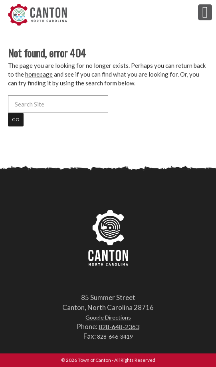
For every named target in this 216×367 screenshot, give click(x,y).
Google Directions (108, 317)
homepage (39, 74)
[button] (205, 12)
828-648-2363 (119, 326)
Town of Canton (38, 15)
